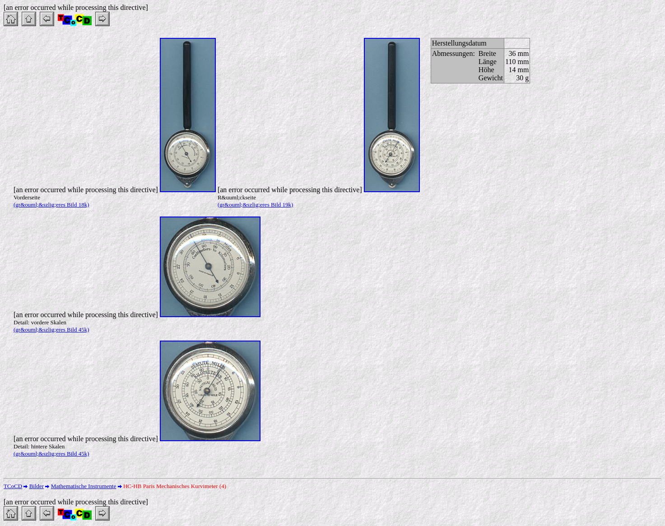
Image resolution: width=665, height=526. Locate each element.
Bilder (36, 486)
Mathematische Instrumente (83, 486)
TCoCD (13, 486)
